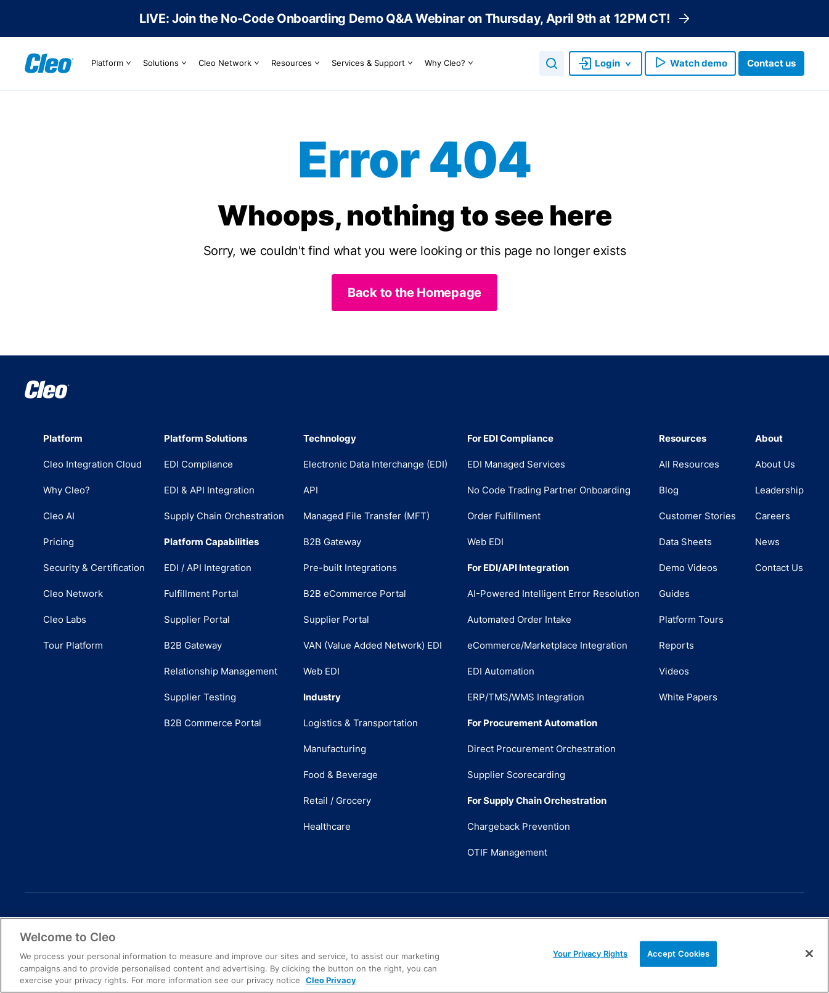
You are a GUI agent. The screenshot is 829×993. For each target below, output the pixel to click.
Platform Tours (691, 619)
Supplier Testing (200, 697)
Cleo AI (59, 516)
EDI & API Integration (209, 490)
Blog (669, 490)
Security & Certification (94, 568)
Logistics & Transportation (360, 723)
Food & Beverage (340, 774)
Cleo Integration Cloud (92, 464)
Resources (297, 63)
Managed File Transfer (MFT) (366, 516)
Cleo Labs (64, 619)
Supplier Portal (197, 619)
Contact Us (779, 568)
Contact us (771, 63)
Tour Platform (73, 645)
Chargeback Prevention (518, 826)
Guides (674, 593)
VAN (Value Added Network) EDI (372, 645)
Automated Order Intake (519, 619)
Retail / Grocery (337, 800)
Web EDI (321, 671)
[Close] (809, 953)
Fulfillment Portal (201, 593)
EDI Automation (500, 671)
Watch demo (690, 63)
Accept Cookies (678, 954)
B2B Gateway (193, 645)
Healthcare (327, 826)
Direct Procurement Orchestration (541, 749)
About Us (775, 464)
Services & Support (374, 63)
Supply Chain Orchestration (224, 516)
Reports (676, 645)
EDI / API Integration (207, 568)
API (310, 490)
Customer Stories (697, 516)
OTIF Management (507, 852)
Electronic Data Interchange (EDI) (375, 464)
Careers (772, 516)
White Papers (688, 697)
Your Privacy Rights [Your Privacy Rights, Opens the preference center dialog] (590, 954)
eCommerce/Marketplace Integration (547, 645)
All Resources (689, 464)
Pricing (58, 542)
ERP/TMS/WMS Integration (525, 697)
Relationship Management (220, 671)
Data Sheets (685, 542)
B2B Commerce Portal (212, 723)
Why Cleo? (450, 63)
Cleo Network (230, 63)
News (767, 542)
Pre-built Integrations (350, 568)
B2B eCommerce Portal (354, 593)
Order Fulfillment (504, 516)
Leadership (779, 490)
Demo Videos (688, 568)
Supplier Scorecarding (516, 774)
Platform (112, 63)
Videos (674, 671)
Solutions (166, 63)
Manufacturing (334, 749)
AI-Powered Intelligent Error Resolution (553, 593)
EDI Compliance (198, 464)
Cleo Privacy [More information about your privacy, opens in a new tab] (331, 980)
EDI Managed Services (516, 464)
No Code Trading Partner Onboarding (549, 490)
